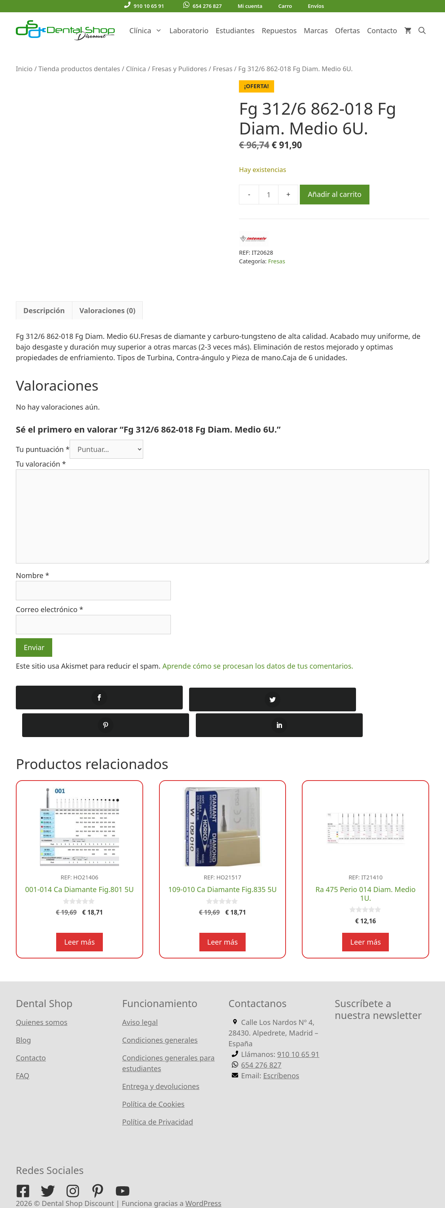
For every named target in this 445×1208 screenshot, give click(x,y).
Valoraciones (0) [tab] (108, 310)
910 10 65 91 (144, 5)
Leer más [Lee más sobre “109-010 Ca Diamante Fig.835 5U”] (222, 914)
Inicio (24, 68)
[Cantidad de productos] (268, 194)
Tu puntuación (43, 449)
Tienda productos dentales (79, 68)
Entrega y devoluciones (160, 1059)
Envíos (316, 5)
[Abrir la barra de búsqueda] (422, 30)
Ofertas (347, 30)
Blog (23, 1012)
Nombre (32, 575)
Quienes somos (41, 995)
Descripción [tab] (44, 310)
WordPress (204, 1176)
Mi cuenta (250, 5)
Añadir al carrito (335, 194)
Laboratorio (188, 30)
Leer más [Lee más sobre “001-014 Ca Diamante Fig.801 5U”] (79, 914)
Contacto (382, 30)
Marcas (316, 30)
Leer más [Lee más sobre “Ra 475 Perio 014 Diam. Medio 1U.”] (365, 914)
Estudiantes (235, 30)
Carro (285, 5)
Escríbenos (281, 1048)
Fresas (223, 68)
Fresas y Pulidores (179, 68)
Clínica (147, 30)
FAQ (22, 1048)
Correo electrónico (49, 609)
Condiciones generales (160, 1012)
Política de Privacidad (157, 1094)
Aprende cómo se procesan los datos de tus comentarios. (257, 666)
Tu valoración (41, 464)
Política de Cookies (153, 1076)
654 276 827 (202, 5)
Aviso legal (140, 995)
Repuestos (279, 30)
